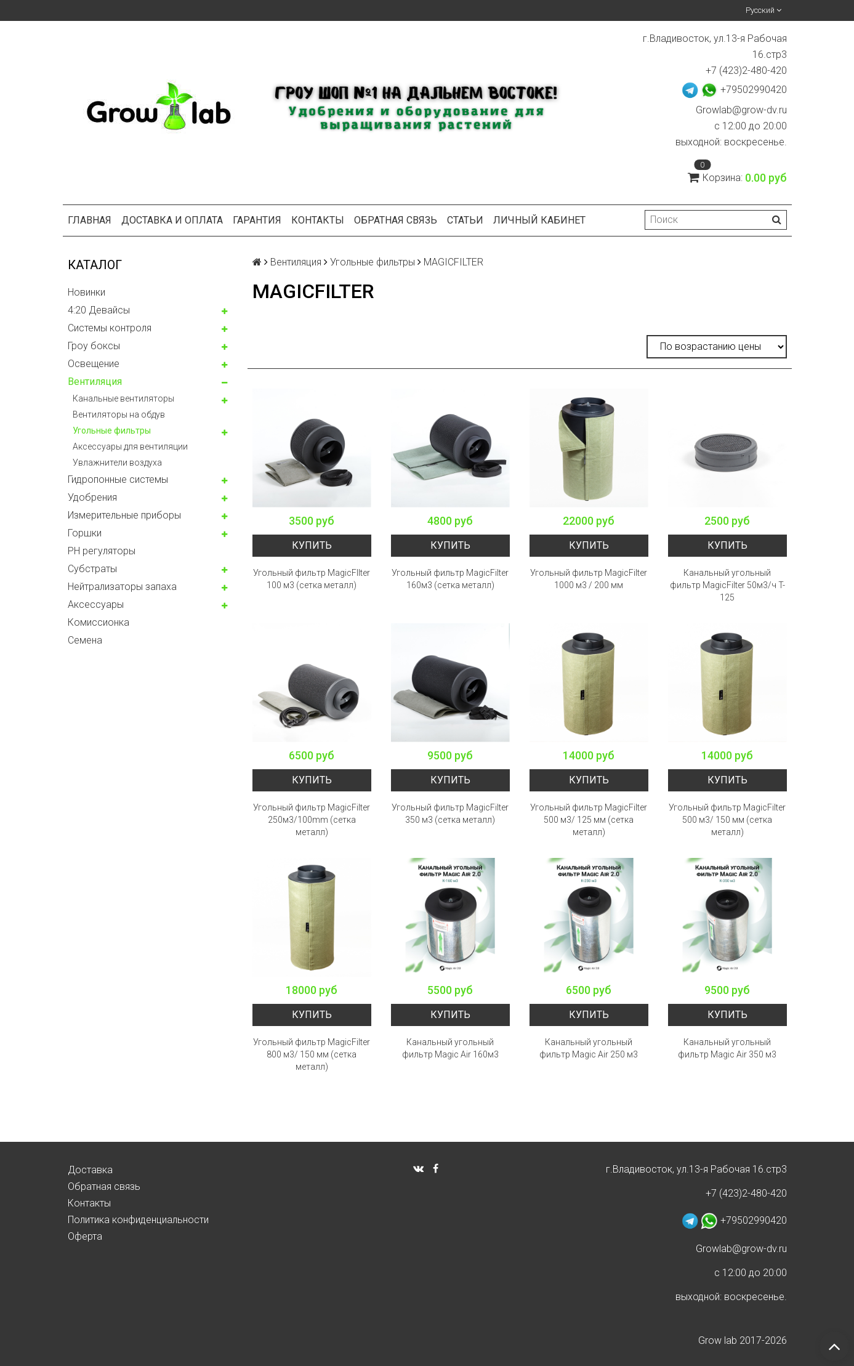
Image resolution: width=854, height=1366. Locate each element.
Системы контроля (109, 328)
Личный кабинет (539, 220)
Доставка (90, 1170)
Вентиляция (95, 381)
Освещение (93, 364)
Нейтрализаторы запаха (122, 586)
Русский (763, 10)
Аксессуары (96, 604)
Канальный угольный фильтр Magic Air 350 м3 (727, 1048)
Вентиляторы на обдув (119, 414)
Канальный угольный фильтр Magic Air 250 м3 (588, 1048)
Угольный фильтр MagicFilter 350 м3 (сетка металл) (450, 813)
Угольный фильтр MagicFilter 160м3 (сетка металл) (450, 579)
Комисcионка (98, 622)
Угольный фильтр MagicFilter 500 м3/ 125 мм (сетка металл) (588, 819)
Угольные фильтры (112, 430)
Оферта (85, 1236)
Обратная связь (395, 220)
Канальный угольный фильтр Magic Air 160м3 (450, 1048)
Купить (312, 545)
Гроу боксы (94, 346)
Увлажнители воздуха (117, 462)
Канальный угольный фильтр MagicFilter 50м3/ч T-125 (727, 585)
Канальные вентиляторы (123, 398)
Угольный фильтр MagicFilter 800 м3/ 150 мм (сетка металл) (311, 1054)
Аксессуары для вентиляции (130, 446)
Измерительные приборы (124, 515)
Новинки (86, 292)
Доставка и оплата (172, 220)
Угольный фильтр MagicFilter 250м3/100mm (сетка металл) (311, 819)
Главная (89, 220)
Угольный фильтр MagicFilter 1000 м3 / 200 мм (588, 579)
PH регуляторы (101, 551)
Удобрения (92, 497)
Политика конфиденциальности (138, 1220)
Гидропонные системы (118, 479)
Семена (85, 640)
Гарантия (257, 220)
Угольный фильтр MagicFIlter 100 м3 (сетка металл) (311, 579)
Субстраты (92, 569)
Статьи (465, 220)
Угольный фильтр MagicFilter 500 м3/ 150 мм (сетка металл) (727, 819)
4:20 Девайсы (99, 310)
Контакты (317, 220)
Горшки (85, 533)
